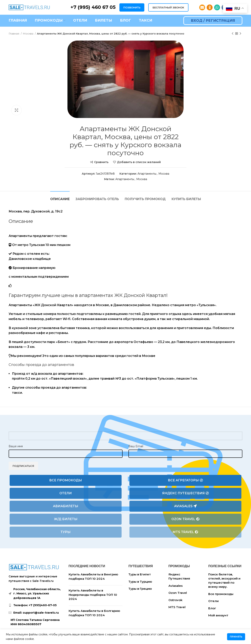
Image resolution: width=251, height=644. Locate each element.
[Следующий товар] (240, 34)
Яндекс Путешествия (185, 493)
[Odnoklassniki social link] (210, 7)
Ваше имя (16, 446)
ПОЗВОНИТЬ (131, 7)
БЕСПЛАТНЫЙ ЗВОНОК (168, 7)
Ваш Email (135, 446)
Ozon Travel (185, 519)
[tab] (60, 197)
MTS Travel (185, 532)
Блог (212, 608)
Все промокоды (65, 480)
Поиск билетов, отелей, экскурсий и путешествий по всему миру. (224, 580)
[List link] (36, 605)
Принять (236, 636)
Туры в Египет (139, 574)
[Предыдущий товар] (233, 34)
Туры (66, 532)
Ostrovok (175, 600)
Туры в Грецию (140, 588)
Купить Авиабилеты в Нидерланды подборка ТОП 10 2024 (93, 595)
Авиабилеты (65, 506)
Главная (14, 33)
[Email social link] (202, 7)
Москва (28, 33)
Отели (65, 493)
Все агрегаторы (185, 480)
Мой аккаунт (218, 615)
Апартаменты (146, 173)
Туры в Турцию (140, 581)
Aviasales (185, 506)
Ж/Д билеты (65, 519)
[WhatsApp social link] (217, 7)
